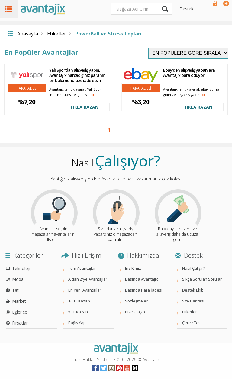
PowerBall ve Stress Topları (108, 33)
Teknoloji (21, 268)
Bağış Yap (77, 322)
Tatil (16, 290)
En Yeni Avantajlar (84, 290)
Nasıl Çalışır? (193, 268)
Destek (186, 9)
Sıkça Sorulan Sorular (202, 279)
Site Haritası (193, 301)
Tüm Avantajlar (82, 268)
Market (19, 301)
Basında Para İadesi (143, 290)
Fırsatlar (20, 323)
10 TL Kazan (79, 301)
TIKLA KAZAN (84, 107)
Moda (18, 279)
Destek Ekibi (193, 290)
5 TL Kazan (78, 312)
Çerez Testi (192, 322)
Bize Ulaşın (135, 312)
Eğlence (19, 312)
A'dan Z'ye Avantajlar (87, 279)
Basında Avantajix (141, 279)
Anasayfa (27, 33)
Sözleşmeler (136, 301)
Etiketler (56, 33)
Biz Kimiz (133, 268)
